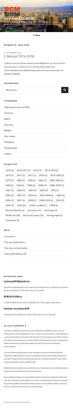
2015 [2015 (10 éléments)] (21, 205)
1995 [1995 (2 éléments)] (61, 195)
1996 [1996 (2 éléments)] (10, 200)
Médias (7, 130)
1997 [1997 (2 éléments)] (21, 200)
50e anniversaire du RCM (16, 107)
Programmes (10, 148)
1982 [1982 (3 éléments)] (42, 180)
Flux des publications (14, 242)
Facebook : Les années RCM (16, 308)
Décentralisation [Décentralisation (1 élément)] (15, 210)
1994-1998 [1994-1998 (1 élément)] (46, 195)
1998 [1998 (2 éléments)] (32, 200)
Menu (36, 35)
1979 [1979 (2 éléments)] (10, 180)
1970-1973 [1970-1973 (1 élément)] (23, 170)
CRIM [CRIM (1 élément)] (54, 205)
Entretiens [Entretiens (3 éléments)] (34, 210)
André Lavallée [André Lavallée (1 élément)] (37, 205)
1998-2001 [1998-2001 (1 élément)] (46, 200)
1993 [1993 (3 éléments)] (21, 195)
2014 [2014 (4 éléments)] (10, 205)
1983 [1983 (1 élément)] (9, 185)
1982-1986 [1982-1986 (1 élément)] (56, 180)
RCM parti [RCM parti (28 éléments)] (13, 215)
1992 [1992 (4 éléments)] (10, 195)
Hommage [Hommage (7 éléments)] (50, 210)
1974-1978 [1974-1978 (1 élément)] (51, 170)
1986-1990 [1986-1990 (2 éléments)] (57, 185)
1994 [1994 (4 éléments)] (32, 195)
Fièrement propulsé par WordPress (17, 402)
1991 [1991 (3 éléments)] (55, 190)
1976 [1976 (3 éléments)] (21, 175)
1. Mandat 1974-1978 (19, 56)
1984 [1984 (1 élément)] (20, 185)
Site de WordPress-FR (15, 254)
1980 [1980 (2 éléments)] (21, 180)
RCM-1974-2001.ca (13, 296)
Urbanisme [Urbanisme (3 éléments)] (12, 220)
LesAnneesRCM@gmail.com (17, 281)
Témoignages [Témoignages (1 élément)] (54, 215)
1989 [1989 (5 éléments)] (32, 190)
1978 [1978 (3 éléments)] (43, 175)
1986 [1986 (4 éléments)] (42, 185)
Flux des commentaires (15, 248)
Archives (8, 113)
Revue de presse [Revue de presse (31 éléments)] (33, 215)
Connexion (9, 236)
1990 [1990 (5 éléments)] (44, 190)
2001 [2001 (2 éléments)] (60, 200)
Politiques (9, 142)
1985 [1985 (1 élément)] (31, 185)
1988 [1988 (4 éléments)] (21, 190)
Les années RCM (19, 18)
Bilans (7, 119)
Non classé (9, 136)
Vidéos (7, 153)
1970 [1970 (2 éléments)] (10, 170)
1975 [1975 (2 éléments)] (10, 175)
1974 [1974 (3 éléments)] (37, 170)
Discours (8, 124)
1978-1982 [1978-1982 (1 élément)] (57, 175)
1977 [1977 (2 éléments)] (32, 175)
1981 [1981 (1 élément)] (31, 180)
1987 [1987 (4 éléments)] (10, 190)
